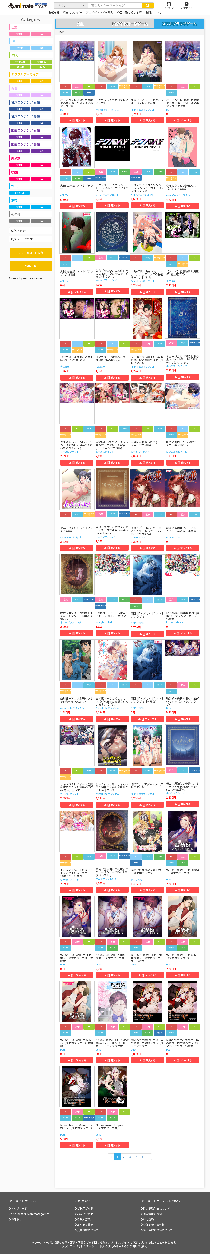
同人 (15, 55)
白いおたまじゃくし (176, 451)
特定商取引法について (155, 1208)
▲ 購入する (77, 120)
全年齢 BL (41, 61)
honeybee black (104, 622)
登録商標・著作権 (153, 1225)
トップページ (18, 1208)
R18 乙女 (20, 66)
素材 (14, 200)
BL (14, 41)
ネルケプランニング (106, 280)
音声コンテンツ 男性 (25, 116)
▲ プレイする (183, 120)
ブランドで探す (22, 239)
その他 (15, 214)
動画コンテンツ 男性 (25, 144)
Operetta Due (138, 537)
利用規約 (147, 1219)
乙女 (14, 27)
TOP (61, 32)
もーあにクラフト (69, 451)
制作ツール (19, 192)
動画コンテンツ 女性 (25, 130)
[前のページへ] (111, 1156)
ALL (80, 24)
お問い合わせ (84, 1214)
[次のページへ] (149, 1156)
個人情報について (153, 1214)
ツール (15, 186)
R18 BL (42, 66)
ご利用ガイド (84, 1208)
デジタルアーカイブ (25, 74)
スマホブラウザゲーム (179, 23)
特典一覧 (30, 266)
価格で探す (19, 230)
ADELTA (64, 195)
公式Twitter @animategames (30, 1214)
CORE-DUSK (137, 623)
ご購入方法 (83, 1219)
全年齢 (19, 33)
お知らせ (15, 1219)
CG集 (14, 172)
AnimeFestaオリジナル (107, 109)
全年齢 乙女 (20, 61)
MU (62, 109)
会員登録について (87, 1230)
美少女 (15, 158)
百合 (14, 88)
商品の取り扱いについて (157, 1230)
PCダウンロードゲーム (130, 24)
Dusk (168, 708)
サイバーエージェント (107, 194)
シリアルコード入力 (30, 253)
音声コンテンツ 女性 (25, 102)
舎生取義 (170, 281)
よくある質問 (84, 1225)
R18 (41, 33)
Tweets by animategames (25, 278)
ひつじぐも (137, 879)
